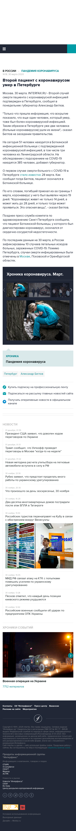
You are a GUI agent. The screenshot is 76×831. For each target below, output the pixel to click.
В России (9, 71)
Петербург (10, 373)
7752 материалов (13, 686)
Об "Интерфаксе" (23, 706)
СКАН (5, 784)
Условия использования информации (22, 814)
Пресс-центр (40, 706)
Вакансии (54, 706)
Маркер (6, 771)
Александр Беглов (32, 373)
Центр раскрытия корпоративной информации (23, 788)
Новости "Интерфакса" (13, 781)
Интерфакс (38, 49)
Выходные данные (12, 817)
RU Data (6, 786)
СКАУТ (6, 769)
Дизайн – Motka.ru (12, 820)
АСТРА (5, 774)
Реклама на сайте (12, 709)
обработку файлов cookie (59, 748)
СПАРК (6, 764)
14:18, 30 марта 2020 (13, 74)
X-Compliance (8, 767)
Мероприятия (30, 709)
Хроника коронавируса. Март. (35, 274)
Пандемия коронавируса (40, 71)
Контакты (7, 706)
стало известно (30, 175)
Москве (25, 256)
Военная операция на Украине (24, 681)
